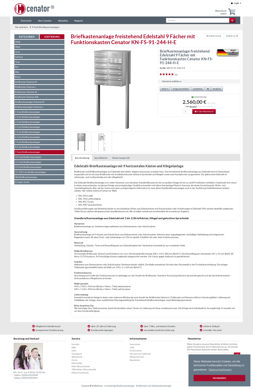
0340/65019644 (30, 375)
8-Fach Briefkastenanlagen (27, 147)
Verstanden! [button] (219, 378)
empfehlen (197, 89)
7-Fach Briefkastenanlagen (27, 142)
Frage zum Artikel (180, 89)
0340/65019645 (29, 378)
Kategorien (27, 36)
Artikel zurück (213, 36)
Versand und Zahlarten (140, 353)
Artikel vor (232, 36)
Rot (17, 67)
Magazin (78, 20)
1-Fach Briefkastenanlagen (27, 112)
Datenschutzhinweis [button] (220, 369)
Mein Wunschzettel (81, 366)
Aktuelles (63, 20)
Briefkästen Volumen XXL (27, 97)
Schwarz (19, 57)
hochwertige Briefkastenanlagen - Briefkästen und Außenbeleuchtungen (138, 385)
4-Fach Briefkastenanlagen (27, 127)
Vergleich (217, 89)
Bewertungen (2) (121, 158)
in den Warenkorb (204, 111)
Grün (17, 62)
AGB (132, 347)
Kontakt (75, 344)
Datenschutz (136, 350)
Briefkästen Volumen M (26, 82)
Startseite (26, 20)
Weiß (17, 42)
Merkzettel (77, 363)
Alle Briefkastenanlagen (26, 177)
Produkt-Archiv (22, 182)
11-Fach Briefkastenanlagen (28, 162)
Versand (193, 106)
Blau (17, 72)
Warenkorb (77, 357)
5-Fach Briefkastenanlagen (27, 132)
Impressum (135, 344)
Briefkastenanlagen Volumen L (29, 107)
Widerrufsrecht (137, 357)
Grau (17, 52)
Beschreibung (82, 158)
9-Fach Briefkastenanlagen (45, 27)
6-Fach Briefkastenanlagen (27, 137)
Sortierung (52, 36)
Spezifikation (101, 158)
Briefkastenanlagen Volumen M (29, 102)
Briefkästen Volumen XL (26, 92)
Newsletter (135, 360)
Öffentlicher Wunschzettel (84, 369)
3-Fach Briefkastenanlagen (27, 122)
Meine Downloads (80, 372)
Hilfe (74, 347)
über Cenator (45, 20)
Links (74, 350)
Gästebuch (77, 353)
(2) (176, 74)
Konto (74, 360)
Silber (17, 47)
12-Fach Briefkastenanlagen (28, 167)
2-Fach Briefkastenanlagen (27, 117)
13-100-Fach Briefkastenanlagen (30, 172)
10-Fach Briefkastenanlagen (28, 157)
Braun (18, 77)
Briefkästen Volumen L (25, 87)
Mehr (165, 89)
